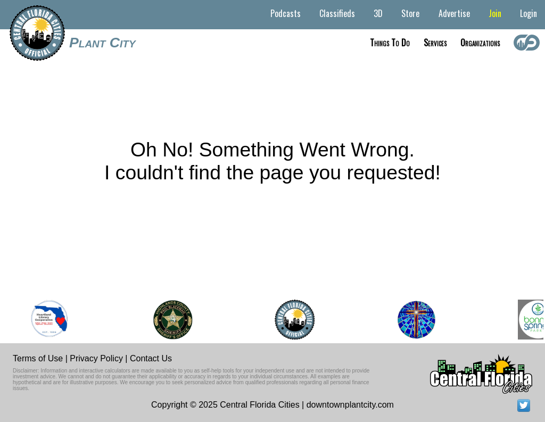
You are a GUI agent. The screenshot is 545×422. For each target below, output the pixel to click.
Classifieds (337, 13)
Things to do (390, 42)
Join (495, 13)
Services (435, 42)
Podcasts (285, 13)
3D (378, 13)
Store (410, 13)
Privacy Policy (96, 358)
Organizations (480, 42)
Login (528, 13)
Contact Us (151, 358)
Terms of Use (38, 358)
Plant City (102, 43)
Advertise (454, 13)
